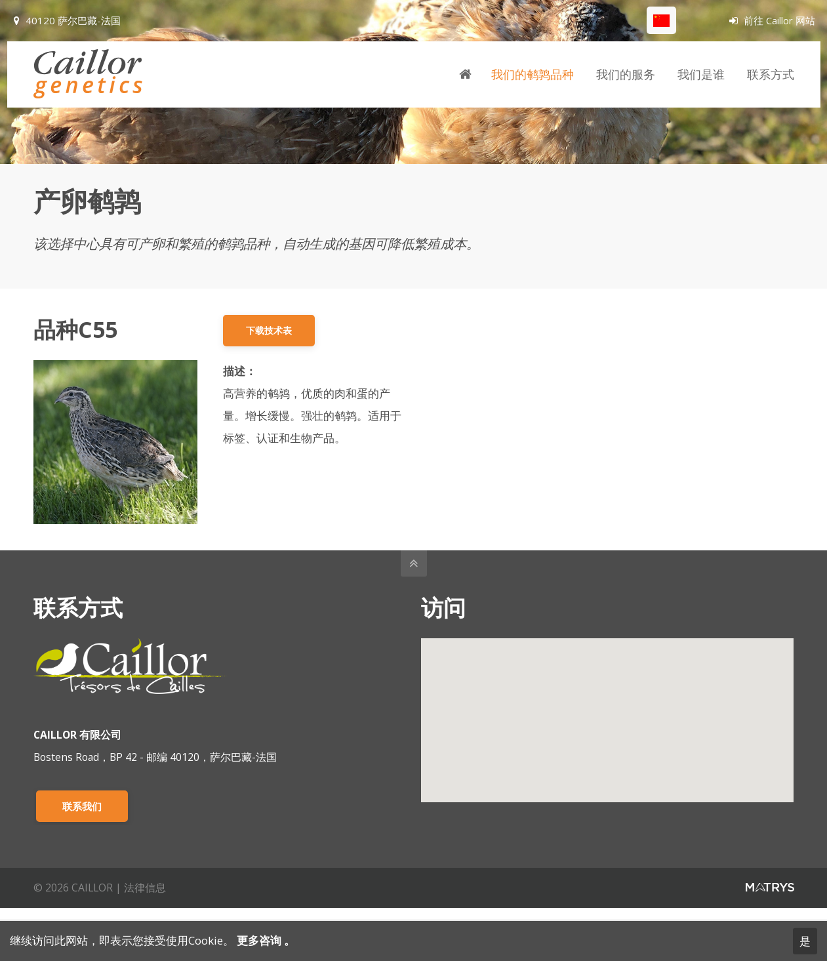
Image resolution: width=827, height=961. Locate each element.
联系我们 (82, 806)
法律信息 (145, 887)
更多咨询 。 (264, 940)
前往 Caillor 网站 (772, 20)
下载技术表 (269, 330)
